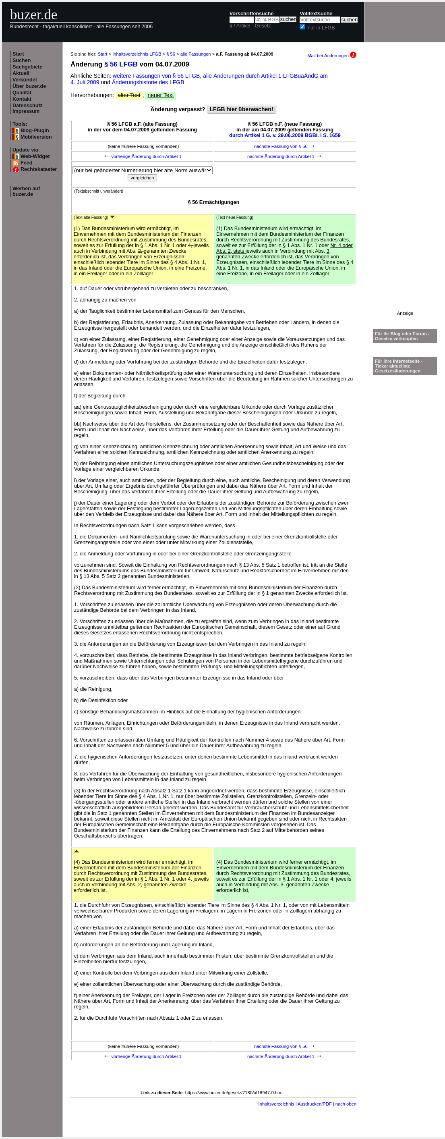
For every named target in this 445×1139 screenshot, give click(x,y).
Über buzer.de (29, 86)
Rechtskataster (39, 169)
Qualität (21, 93)
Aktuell (20, 73)
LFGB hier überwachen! (241, 109)
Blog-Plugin (35, 130)
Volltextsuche (316, 14)
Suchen (21, 60)
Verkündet (24, 80)
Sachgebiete (27, 67)
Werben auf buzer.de (26, 191)
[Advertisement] (405, 190)
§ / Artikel (240, 26)
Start (18, 54)
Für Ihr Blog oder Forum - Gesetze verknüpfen (402, 336)
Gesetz (263, 26)
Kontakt (21, 99)
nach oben (345, 1104)
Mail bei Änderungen (331, 55)
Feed (26, 163)
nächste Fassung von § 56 (285, 146)
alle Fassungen (195, 54)
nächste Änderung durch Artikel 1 (285, 156)
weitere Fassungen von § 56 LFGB (156, 76)
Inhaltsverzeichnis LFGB (136, 54)
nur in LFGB (321, 28)
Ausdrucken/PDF (315, 1104)
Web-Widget (35, 156)
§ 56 (170, 54)
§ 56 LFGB (121, 64)
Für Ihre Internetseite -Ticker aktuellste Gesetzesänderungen (398, 366)
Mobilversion (36, 137)
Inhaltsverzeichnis (276, 1104)
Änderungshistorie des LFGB (148, 82)
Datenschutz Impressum (27, 108)
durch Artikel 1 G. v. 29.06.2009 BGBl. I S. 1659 (285, 135)
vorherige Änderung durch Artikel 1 (142, 156)
